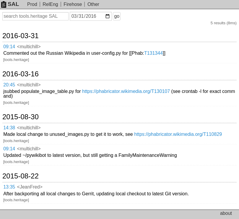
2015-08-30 (20, 117)
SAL (10, 4)
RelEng (50, 4)
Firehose (73, 4)
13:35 (9, 186)
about (226, 213)
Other (93, 4)
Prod (32, 4)
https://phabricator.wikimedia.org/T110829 (178, 134)
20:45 (9, 84)
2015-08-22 (20, 176)
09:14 (9, 46)
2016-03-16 (20, 74)
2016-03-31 (20, 35)
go (116, 16)
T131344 (153, 53)
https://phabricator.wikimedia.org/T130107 (126, 91)
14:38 (9, 127)
